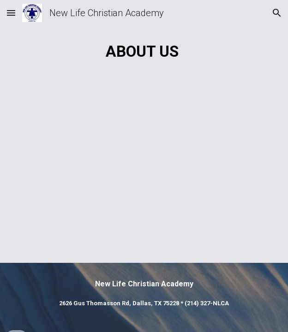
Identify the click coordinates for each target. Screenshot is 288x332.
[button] (11, 12)
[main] (144, 51)
